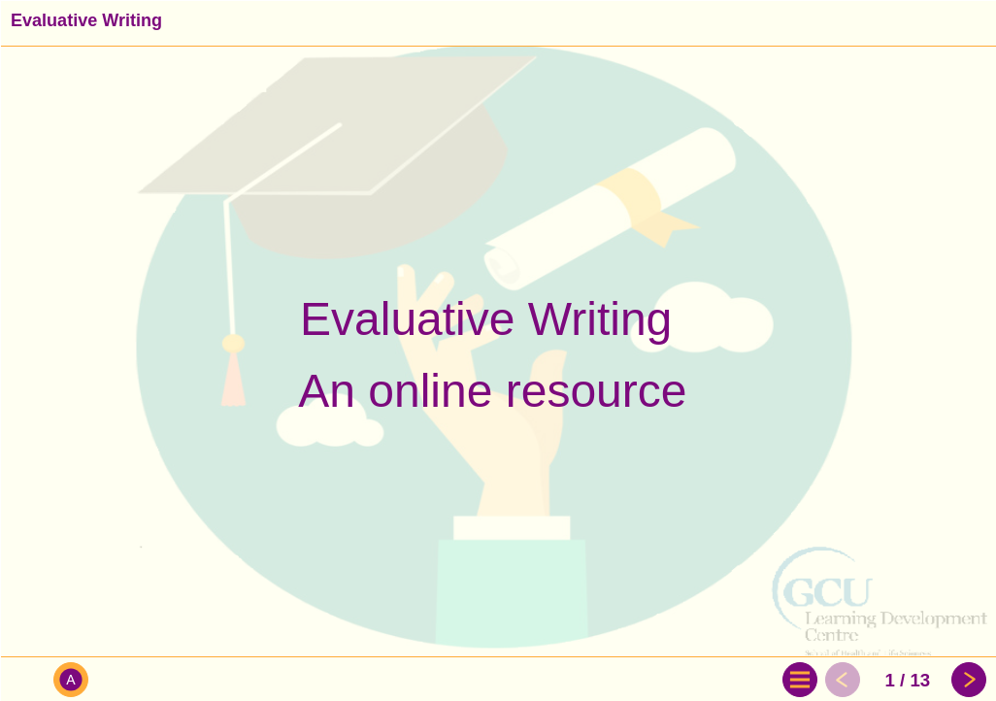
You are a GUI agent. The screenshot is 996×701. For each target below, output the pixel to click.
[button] (26, 679)
